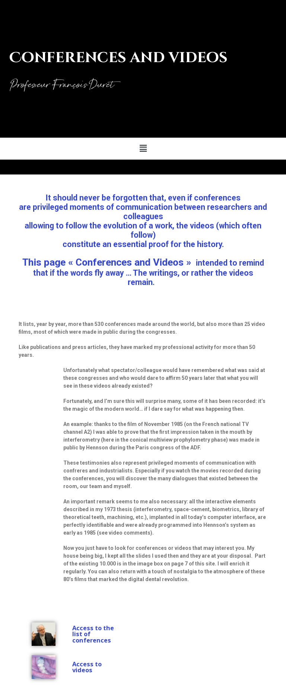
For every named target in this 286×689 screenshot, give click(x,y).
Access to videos (87, 667)
